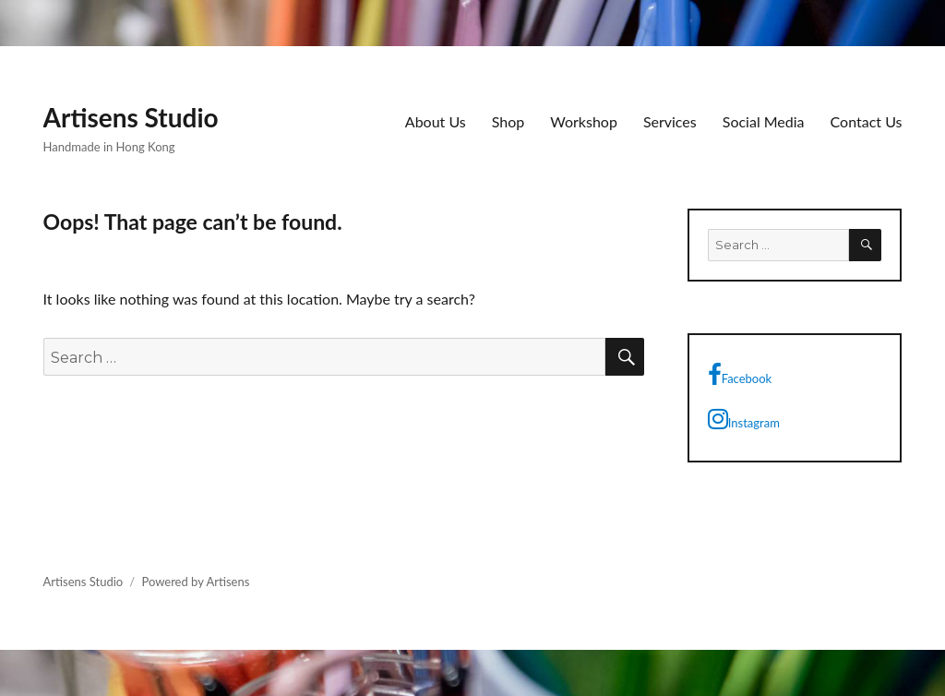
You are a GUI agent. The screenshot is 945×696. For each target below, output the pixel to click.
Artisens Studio (131, 117)
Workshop (583, 121)
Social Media (764, 121)
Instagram (744, 419)
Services (670, 121)
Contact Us (867, 121)
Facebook (740, 375)
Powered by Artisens (195, 581)
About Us (435, 121)
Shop (508, 121)
